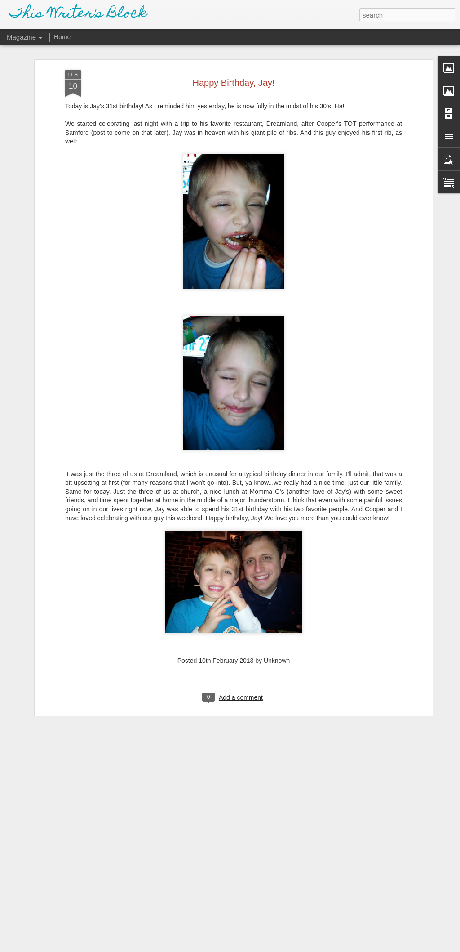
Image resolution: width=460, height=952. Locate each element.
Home (62, 36)
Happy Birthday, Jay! (233, 70)
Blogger (258, 947)
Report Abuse (285, 947)
